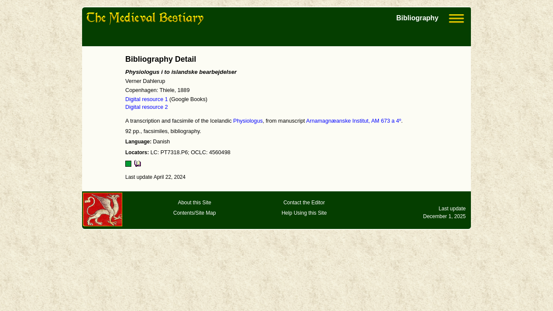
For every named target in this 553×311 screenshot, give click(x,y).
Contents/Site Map (194, 213)
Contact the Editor (304, 203)
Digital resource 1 (146, 99)
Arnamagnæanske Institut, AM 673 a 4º (353, 121)
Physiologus (248, 121)
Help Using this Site (304, 213)
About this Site (194, 203)
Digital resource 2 (146, 107)
